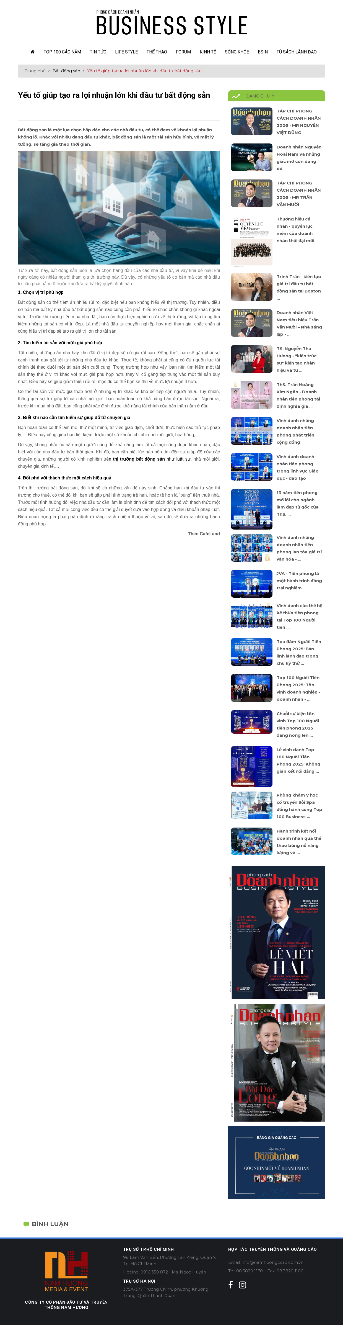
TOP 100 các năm (62, 52)
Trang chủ (35, 70)
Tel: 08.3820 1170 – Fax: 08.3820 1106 (265, 1270)
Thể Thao (157, 52)
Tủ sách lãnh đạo (297, 52)
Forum (183, 52)
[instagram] (242, 1285)
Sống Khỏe (237, 52)
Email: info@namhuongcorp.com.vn (265, 1262)
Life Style (126, 52)
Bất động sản (66, 70)
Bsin (263, 52)
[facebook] (230, 1285)
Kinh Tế (208, 52)
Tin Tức (98, 52)
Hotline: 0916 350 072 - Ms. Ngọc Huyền (164, 1272)
